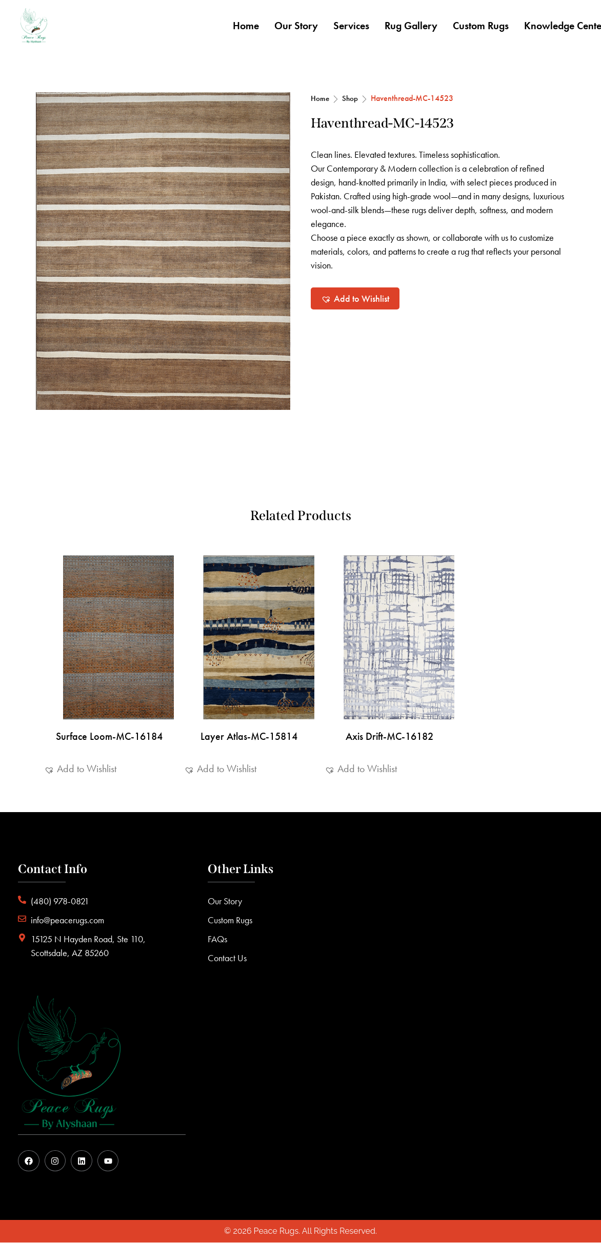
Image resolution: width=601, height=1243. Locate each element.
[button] (355, 298)
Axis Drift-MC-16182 (389, 736)
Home (320, 98)
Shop (350, 98)
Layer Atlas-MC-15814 (249, 736)
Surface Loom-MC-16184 (109, 736)
